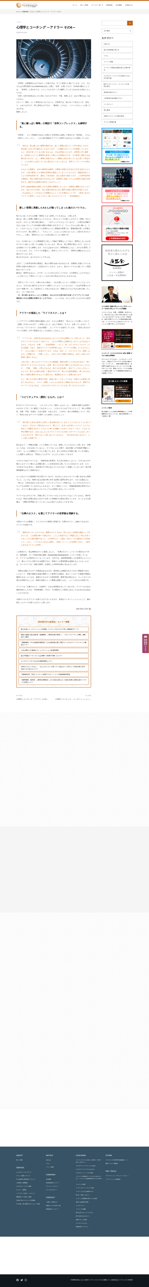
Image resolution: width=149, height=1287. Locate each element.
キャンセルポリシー (51, 1190)
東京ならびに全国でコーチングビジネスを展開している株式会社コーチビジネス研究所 (104, 1280)
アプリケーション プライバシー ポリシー (117, 1175)
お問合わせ (129, 5)
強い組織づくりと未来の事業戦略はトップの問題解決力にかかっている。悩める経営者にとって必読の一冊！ (117, 414)
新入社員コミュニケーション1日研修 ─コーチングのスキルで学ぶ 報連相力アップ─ (50, 629)
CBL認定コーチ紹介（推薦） (24, 1197)
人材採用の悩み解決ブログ (113, 98)
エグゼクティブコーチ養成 (23, 1186)
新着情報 (109, 5)
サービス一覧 (96, 5)
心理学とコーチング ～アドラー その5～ (32, 699)
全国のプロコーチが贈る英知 (114, 116)
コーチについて (80, 1205)
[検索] (130, 23)
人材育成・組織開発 (22, 1182)
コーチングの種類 (81, 1209)
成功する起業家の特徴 (82, 1202)
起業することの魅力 (81, 1219)
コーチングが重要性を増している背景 (86, 1198)
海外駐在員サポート (111, 92)
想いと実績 (84, 5)
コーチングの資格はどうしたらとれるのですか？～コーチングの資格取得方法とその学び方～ (89, 1179)
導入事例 (107, 110)
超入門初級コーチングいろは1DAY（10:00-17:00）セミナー (41, 656)
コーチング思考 (107, 408)
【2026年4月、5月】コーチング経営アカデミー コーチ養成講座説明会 (45, 674)
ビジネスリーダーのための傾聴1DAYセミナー (37, 661)
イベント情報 (108, 62)
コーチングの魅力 (81, 1184)
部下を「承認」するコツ (83, 1195)
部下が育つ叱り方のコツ (83, 1216)
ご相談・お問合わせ (51, 1202)
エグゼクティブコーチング (23, 1172)
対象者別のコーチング (82, 1226)
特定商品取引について (52, 1182)
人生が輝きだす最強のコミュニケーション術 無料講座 (40, 650)
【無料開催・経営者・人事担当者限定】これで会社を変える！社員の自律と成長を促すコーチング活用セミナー (53, 681)
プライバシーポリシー (52, 1186)
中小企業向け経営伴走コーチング (25, 1179)
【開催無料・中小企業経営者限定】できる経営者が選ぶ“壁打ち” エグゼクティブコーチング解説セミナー (53, 644)
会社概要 (119, 5)
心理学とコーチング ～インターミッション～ (73, 699)
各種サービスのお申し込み (53, 1205)
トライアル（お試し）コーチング (25, 1193)
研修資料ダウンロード (52, 1209)
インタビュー (108, 104)
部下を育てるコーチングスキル (84, 1212)
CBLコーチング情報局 (112, 1163)
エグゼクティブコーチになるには (85, 1169)
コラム (18, 22)
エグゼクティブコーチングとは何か (86, 1166)
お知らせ (107, 44)
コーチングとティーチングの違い (85, 1188)
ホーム (75, 5)
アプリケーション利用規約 (113, 1179)
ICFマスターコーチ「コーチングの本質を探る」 (116, 85)
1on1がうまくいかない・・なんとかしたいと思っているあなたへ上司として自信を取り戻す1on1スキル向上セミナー (53, 668)
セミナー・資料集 (21, 1190)
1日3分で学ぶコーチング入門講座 (25, 1200)
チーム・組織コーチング (23, 1175)
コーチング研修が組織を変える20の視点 (117, 69)
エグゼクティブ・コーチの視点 (84, 1173)
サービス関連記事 (110, 122)
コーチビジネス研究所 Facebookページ (117, 1160)
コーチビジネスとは (81, 1223)
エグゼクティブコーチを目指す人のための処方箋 (117, 77)
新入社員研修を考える (111, 50)
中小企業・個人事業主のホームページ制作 (28, 1204)
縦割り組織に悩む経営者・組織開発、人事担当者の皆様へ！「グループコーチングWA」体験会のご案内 (53, 636)
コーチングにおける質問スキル (84, 1191)
